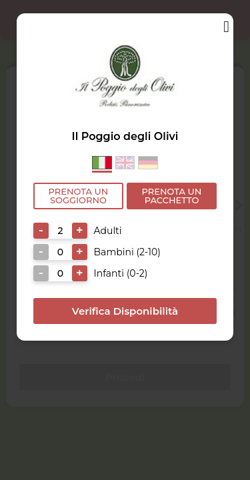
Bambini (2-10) (127, 252)
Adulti (108, 231)
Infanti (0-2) (121, 273)
